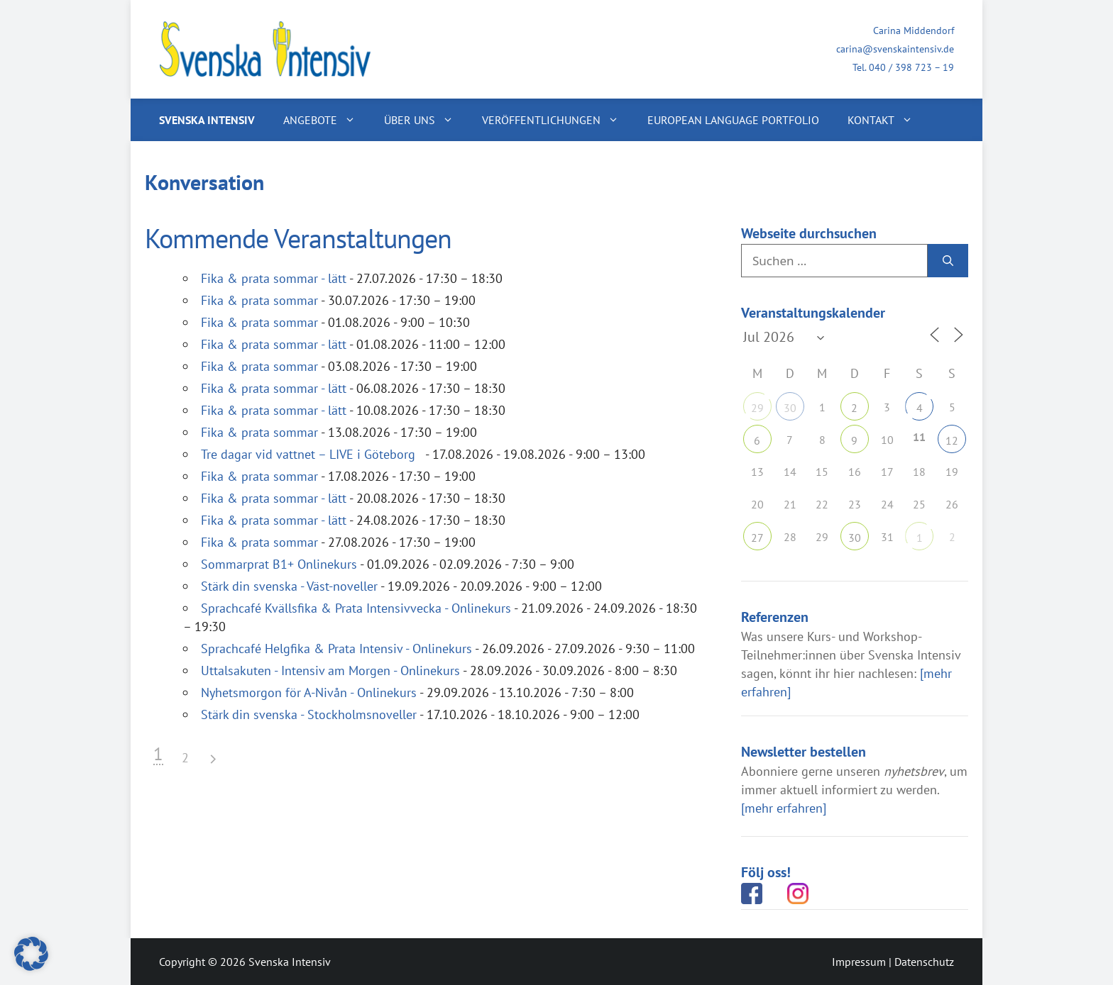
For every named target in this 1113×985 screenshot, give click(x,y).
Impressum (859, 962)
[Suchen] (948, 261)
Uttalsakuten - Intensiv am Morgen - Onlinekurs (330, 670)
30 (790, 408)
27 (757, 537)
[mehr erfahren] (783, 808)
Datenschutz (924, 962)
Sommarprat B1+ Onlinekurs (279, 564)
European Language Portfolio (733, 120)
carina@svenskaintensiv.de (895, 49)
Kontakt (887, 120)
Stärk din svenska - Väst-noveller (289, 586)
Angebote (326, 120)
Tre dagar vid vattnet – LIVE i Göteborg (311, 454)
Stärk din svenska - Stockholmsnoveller (309, 714)
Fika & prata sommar (259, 300)
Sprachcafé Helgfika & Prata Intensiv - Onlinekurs (336, 648)
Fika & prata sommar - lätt (273, 278)
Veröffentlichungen (557, 120)
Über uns (426, 120)
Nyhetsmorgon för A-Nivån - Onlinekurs (309, 692)
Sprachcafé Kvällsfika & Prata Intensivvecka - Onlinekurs (356, 608)
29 (757, 408)
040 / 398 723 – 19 (911, 67)
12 (951, 440)
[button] (31, 954)
